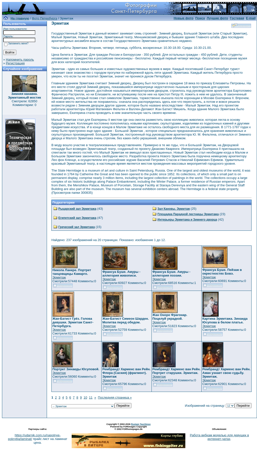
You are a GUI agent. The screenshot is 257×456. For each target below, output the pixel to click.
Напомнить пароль (20, 59)
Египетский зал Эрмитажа (77, 218)
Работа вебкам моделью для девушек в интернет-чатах (219, 437)
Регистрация (15, 63)
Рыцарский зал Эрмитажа (77, 208)
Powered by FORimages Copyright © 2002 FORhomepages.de (128, 427)
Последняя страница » (115, 397)
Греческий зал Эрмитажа (76, 227)
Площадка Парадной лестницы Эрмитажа (188, 214)
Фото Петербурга (44, 18)
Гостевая (237, 18)
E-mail (251, 18)
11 (90, 397)
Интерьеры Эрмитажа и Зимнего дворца (187, 219)
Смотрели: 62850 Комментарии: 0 (24, 103)
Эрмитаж (59, 277)
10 (85, 397)
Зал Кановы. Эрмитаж (173, 208)
